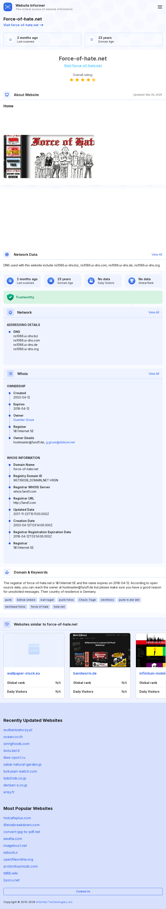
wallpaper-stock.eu (23, 673)
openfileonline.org (18, 859)
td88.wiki (10, 873)
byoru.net (11, 880)
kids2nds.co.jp (14, 778)
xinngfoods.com (16, 743)
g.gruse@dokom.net (60, 442)
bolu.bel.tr (11, 750)
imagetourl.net (15, 845)
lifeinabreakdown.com (21, 825)
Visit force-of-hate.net (23, 25)
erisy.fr (9, 792)
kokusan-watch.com (20, 771)
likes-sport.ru (14, 757)
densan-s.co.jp (15, 785)
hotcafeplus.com (17, 818)
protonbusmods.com (20, 866)
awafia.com (12, 838)
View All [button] (157, 254)
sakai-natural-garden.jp (22, 764)
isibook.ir (10, 852)
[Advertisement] (82, 122)
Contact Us (83, 891)
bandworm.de (85, 673)
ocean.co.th (13, 737)
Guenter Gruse (23, 420)
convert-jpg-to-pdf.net (21, 832)
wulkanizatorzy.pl (17, 730)
